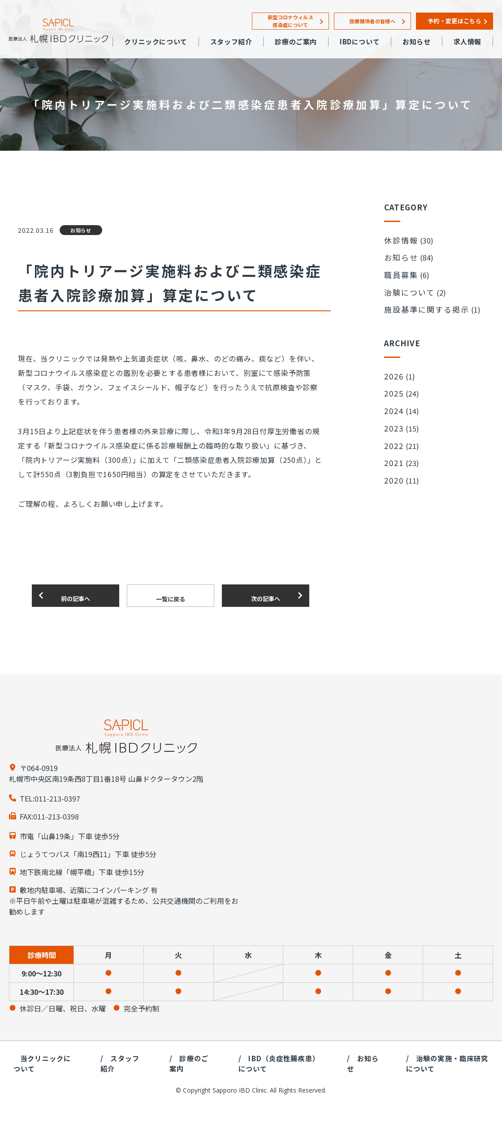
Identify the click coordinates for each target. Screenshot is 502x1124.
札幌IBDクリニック (58, 31)
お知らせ (398, 253)
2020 (393, 445)
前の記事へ (75, 595)
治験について (405, 282)
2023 (393, 402)
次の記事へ (265, 595)
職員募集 (398, 267)
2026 (393, 359)
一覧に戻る (170, 596)
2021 (393, 431)
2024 (393, 388)
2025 (393, 374)
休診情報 (398, 239)
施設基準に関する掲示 (419, 296)
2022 (393, 417)
